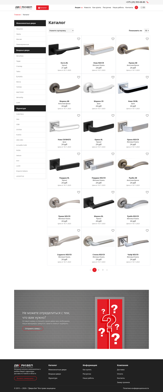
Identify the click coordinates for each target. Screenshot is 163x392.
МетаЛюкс (20, 56)
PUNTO (18, 135)
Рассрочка (107, 7)
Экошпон (19, 29)
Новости (87, 7)
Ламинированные (22, 44)
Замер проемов (123, 382)
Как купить (96, 7)
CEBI (17, 124)
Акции (78, 7)
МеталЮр (19, 97)
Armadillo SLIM (21, 145)
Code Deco (20, 114)
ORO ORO (19, 140)
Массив (19, 39)
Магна (18, 82)
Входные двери (54, 374)
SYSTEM (19, 130)
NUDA (18, 150)
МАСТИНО (20, 92)
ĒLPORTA (19, 77)
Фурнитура (52, 378)
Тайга (18, 71)
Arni (17, 161)
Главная (17, 14)
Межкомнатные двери (57, 369)
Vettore (18, 155)
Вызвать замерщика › (25, 378)
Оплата (120, 374)
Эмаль (18, 34)
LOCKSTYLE (20, 176)
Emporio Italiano (22, 171)
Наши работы (118, 7)
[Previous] (90, 270)
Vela (17, 119)
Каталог (42, 8)
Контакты (129, 7)
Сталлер (19, 66)
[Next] (107, 270)
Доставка (121, 369)
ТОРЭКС (19, 87)
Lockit (18, 166)
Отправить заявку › (33, 328)
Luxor (18, 103)
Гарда (18, 61)
